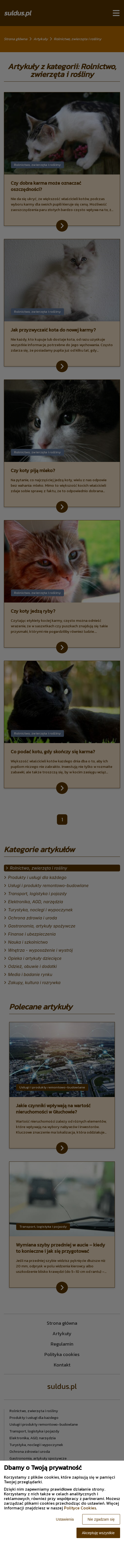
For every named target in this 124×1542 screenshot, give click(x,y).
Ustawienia (65, 1519)
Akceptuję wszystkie (98, 1533)
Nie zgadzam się (101, 1519)
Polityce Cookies (80, 1508)
